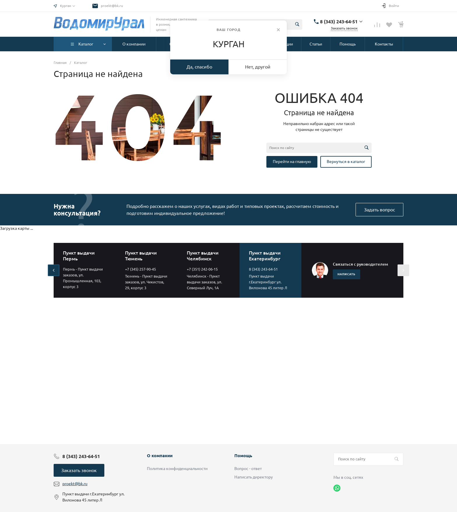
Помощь (243, 455)
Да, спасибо (199, 66)
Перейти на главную (292, 161)
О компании (160, 455)
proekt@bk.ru (112, 6)
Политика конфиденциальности (177, 468)
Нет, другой (257, 66)
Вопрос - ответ (248, 468)
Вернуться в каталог (346, 161)
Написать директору (253, 477)
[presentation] (53, 270)
